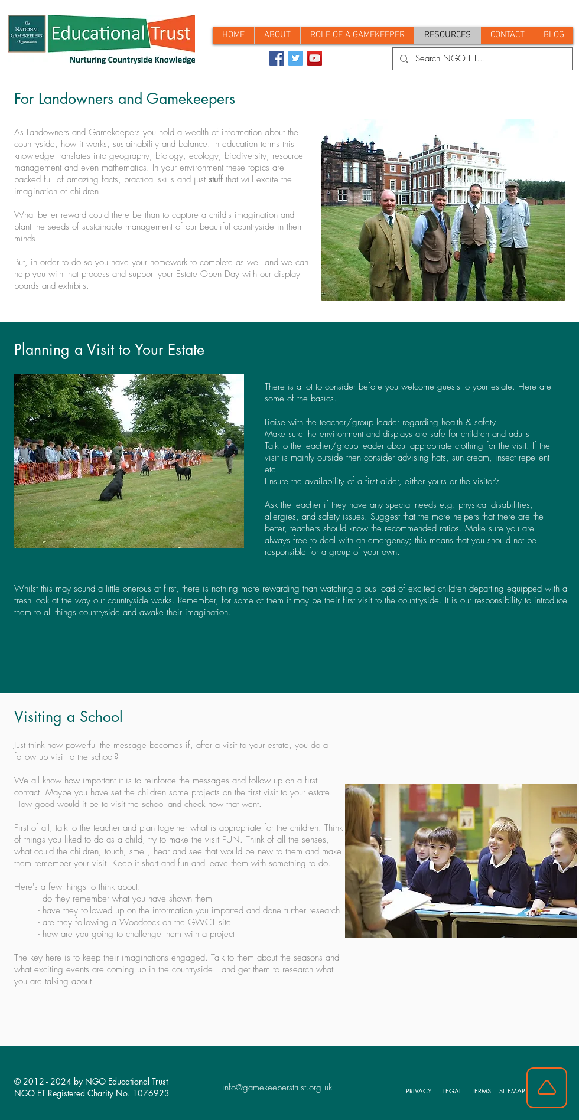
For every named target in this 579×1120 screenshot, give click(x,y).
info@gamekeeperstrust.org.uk (277, 1087)
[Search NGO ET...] (481, 59)
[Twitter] (295, 58)
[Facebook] (276, 58)
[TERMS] (482, 1090)
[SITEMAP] (513, 1090)
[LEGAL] (453, 1090)
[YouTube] (314, 58)
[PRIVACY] (420, 1090)
